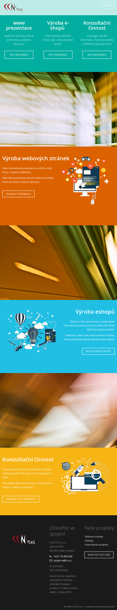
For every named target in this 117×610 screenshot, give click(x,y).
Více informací (19, 54)
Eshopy (89, 540)
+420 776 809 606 (62, 556)
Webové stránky (94, 536)
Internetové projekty (96, 544)
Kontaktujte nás (99, 554)
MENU (108, 5)
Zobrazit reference (18, 194)
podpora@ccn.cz (63, 560)
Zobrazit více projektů (21, 499)
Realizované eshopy (98, 351)
